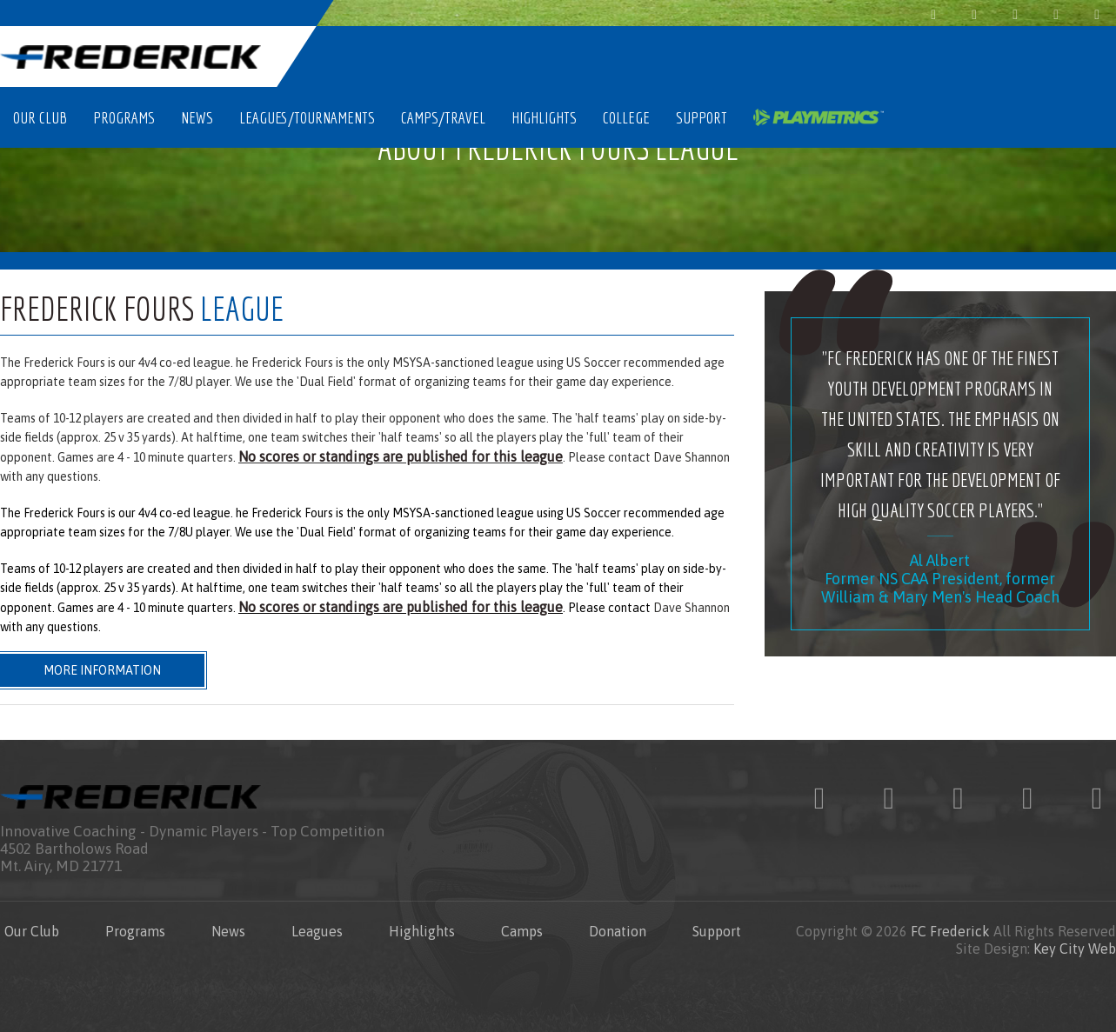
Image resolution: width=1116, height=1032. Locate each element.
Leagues (317, 931)
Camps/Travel (443, 117)
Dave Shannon (691, 457)
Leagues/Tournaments (307, 117)
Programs (124, 117)
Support (701, 117)
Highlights (544, 117)
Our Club (40, 117)
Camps (522, 931)
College (626, 117)
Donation (617, 931)
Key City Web (1074, 948)
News (197, 117)
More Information (102, 670)
